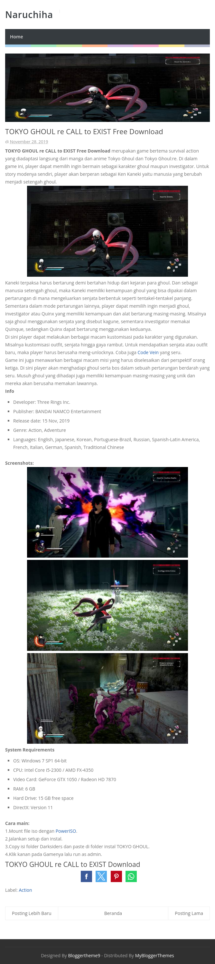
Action (25, 890)
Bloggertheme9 (84, 955)
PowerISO (66, 831)
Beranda (113, 913)
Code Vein (148, 352)
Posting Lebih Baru (31, 913)
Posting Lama (189, 913)
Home (16, 37)
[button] (86, 876)
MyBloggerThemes (154, 955)
